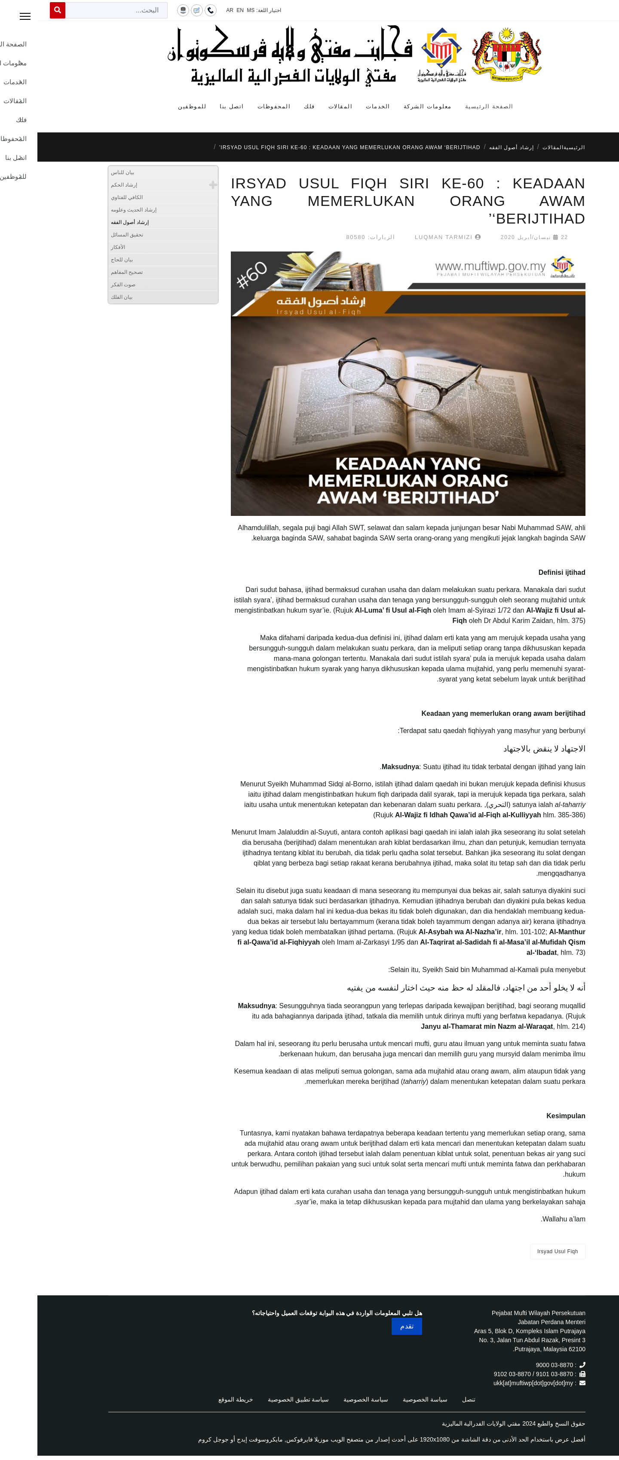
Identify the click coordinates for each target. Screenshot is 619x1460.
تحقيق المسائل (90, 235)
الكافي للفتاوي (89, 197)
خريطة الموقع (198, 1399)
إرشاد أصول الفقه (92, 222)
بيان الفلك (84, 297)
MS (213, 10)
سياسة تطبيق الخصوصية (261, 1399)
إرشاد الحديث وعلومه (96, 210)
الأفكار (81, 247)
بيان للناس (85, 172)
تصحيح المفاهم (89, 272)
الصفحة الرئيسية (452, 106)
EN (202, 10)
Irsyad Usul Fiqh (520, 1251)
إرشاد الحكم (87, 185)
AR (192, 10)
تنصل (431, 1399)
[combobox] (79, 10)
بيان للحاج (84, 260)
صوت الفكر (86, 285)
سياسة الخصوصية (387, 1399)
